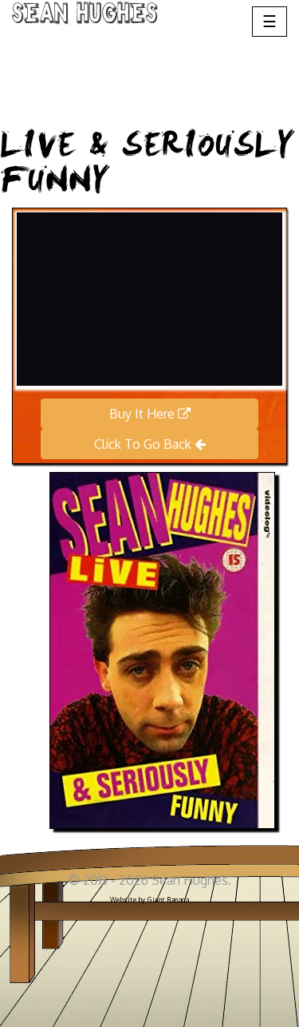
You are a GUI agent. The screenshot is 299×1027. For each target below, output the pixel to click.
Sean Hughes (85, 16)
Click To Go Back (150, 444)
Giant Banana (168, 900)
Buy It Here (150, 414)
